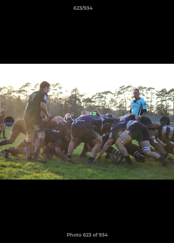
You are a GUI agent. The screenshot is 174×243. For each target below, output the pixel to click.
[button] (150, 10)
